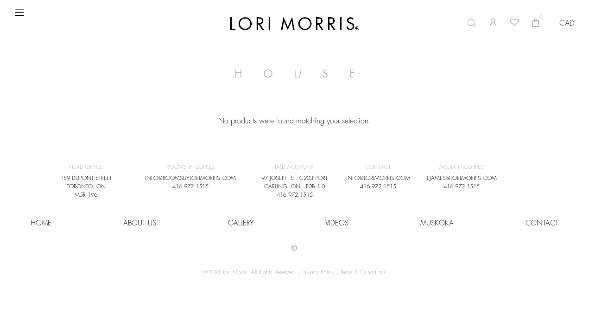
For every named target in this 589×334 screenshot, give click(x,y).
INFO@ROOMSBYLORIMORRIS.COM (190, 178)
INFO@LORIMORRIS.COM (378, 178)
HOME (41, 223)
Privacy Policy (318, 272)
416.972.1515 (190, 186)
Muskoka (437, 223)
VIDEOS (336, 223)
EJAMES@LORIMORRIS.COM (462, 178)
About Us (139, 223)
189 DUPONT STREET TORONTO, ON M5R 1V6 (86, 186)
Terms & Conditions (363, 272)
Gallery (240, 223)
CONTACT (542, 223)
